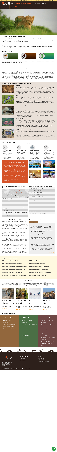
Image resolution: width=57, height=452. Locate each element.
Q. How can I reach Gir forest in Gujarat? (37, 263)
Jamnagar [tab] (50, 222)
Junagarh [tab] (33, 222)
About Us (25, 368)
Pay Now (12, 6)
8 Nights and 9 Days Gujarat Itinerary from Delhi (48, 302)
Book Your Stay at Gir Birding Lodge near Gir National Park (21, 302)
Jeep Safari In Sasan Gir (7, 320)
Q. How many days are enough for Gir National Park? (40, 272)
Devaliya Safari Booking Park (8, 326)
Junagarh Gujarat (25, 329)
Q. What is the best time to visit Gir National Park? (12, 263)
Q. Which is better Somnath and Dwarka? (37, 275)
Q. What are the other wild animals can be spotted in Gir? (13, 269)
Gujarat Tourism (25, 322)
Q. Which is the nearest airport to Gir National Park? (12, 272)
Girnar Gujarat (25, 331)
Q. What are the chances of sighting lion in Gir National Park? (14, 266)
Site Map (22, 368)
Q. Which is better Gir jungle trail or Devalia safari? (39, 266)
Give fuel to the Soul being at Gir (47, 341)
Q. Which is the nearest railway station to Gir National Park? (14, 275)
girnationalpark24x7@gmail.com (44, 362)
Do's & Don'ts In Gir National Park (9, 333)
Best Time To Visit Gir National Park (9, 324)
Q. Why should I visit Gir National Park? (10, 260)
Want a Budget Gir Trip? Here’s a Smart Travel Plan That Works (8, 302)
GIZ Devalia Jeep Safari (7, 330)
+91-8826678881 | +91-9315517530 (24, 6)
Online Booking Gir (25, 335)
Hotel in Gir (44, 3)
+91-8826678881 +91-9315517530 (41, 359)
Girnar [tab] (42, 222)
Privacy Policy (22, 358)
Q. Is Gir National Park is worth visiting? (37, 260)
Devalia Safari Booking (27, 3)
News (19, 368)
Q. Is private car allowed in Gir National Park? (38, 269)
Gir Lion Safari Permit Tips (27, 320)
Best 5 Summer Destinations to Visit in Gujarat (35, 302)
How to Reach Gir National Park (9, 328)
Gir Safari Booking (18, 3)
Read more (50, 252)
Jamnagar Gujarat (25, 333)
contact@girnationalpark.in (43, 361)
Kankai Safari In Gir (6, 322)
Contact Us (29, 368)
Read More (4, 308)
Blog (17, 368)
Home (11, 3)
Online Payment (23, 360)
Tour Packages (37, 3)
